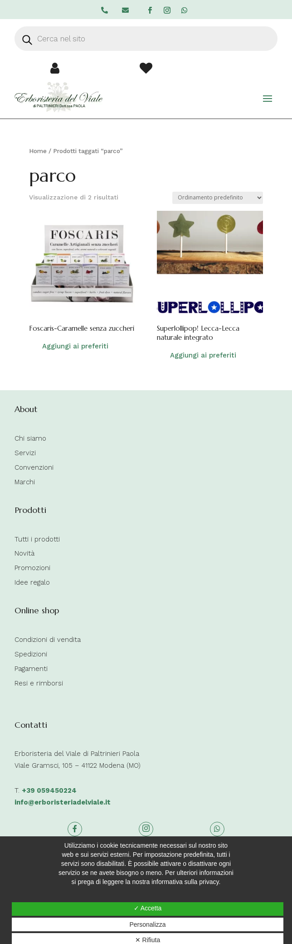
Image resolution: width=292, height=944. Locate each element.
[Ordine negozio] (217, 198)
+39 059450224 (49, 790)
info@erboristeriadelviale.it (63, 802)
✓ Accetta (148, 908)
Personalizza (147, 924)
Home (38, 150)
